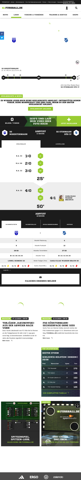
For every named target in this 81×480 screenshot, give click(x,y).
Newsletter (60, 2)
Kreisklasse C (40, 24)
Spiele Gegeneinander (50, 224)
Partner (45, 2)
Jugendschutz (39, 473)
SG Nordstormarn (14, 48)
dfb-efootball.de (20, 2)
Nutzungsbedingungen (28, 473)
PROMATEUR (5, 2)
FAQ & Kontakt (52, 2)
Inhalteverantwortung (50, 473)
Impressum (4, 473)
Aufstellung (60, 144)
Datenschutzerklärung (15, 473)
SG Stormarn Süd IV (66, 49)
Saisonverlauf (31, 224)
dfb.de (12, 2)
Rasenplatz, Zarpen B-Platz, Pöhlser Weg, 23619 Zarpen (40, 31)
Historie (70, 224)
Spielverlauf (21, 144)
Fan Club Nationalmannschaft (33, 2)
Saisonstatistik (11, 224)
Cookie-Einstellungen (63, 473)
